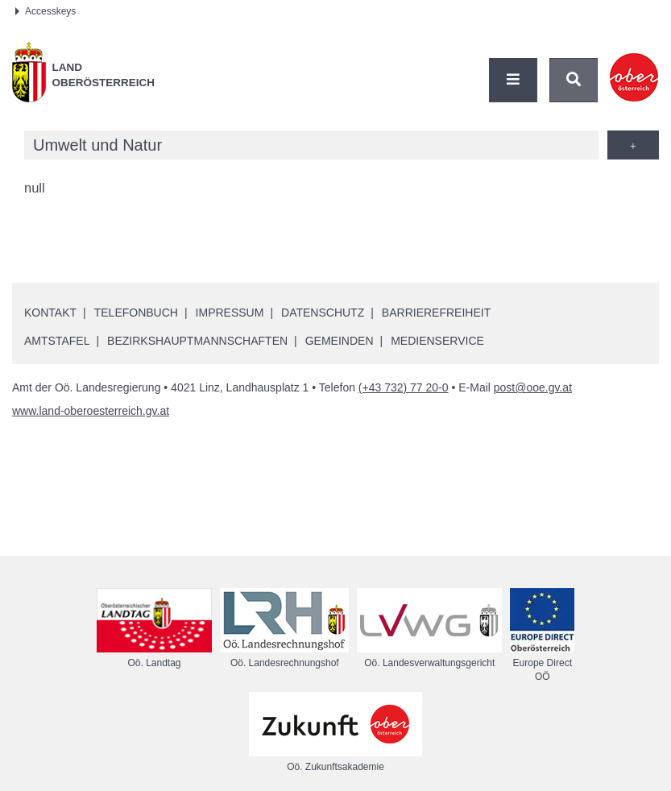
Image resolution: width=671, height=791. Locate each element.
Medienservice (437, 340)
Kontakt (50, 312)
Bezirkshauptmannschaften (197, 340)
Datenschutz (322, 312)
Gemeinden (339, 340)
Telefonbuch (136, 312)
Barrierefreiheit (436, 312)
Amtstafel (56, 340)
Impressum (230, 312)
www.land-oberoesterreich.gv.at (90, 410)
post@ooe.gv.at (533, 387)
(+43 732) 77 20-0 (403, 387)
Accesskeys (45, 11)
